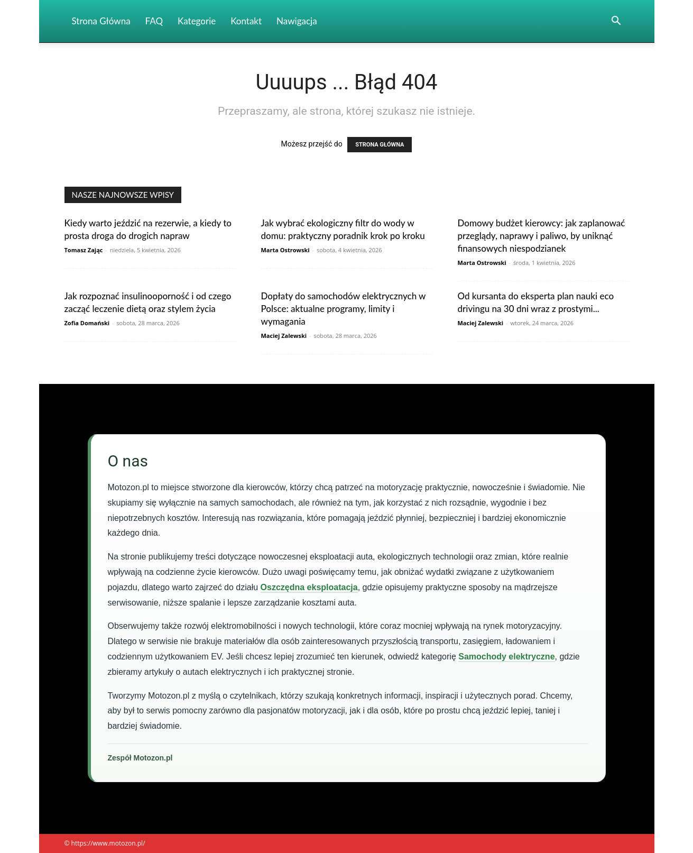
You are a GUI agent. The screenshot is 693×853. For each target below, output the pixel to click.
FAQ (154, 20)
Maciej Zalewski (284, 336)
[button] (616, 22)
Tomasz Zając (83, 250)
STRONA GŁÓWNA (379, 144)
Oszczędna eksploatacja (309, 587)
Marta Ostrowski (285, 250)
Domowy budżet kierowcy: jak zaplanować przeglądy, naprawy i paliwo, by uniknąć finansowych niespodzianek (541, 235)
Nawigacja (296, 20)
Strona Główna (101, 20)
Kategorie (197, 20)
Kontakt (246, 20)
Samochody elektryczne (506, 656)
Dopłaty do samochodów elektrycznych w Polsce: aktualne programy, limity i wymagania (343, 308)
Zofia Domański (87, 323)
